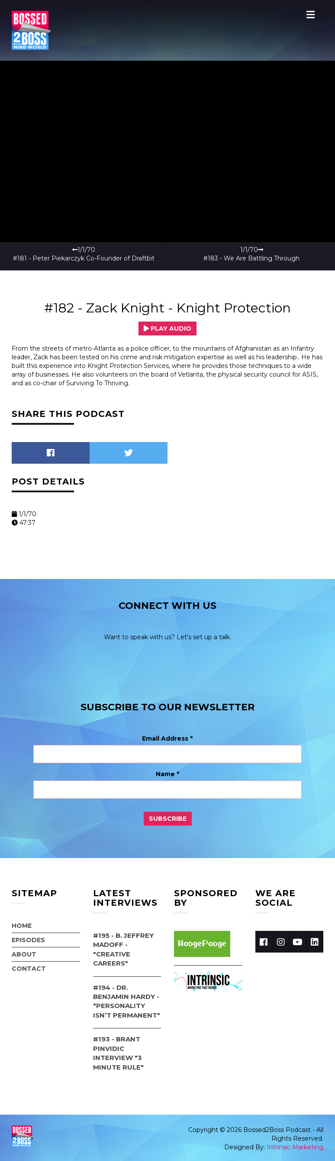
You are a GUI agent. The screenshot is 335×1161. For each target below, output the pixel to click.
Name (167, 774)
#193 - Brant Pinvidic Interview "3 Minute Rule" (118, 1053)
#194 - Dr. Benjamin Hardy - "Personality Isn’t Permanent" (126, 1001)
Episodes (28, 940)
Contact (29, 968)
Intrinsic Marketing (295, 1147)
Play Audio (167, 328)
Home (22, 926)
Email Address (167, 738)
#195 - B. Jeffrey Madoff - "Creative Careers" (123, 949)
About (24, 954)
